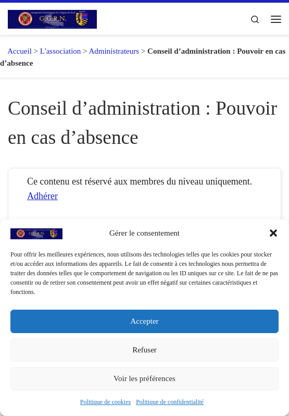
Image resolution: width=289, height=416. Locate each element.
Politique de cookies (105, 402)
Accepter (144, 321)
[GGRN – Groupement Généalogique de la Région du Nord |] (52, 18)
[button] (273, 233)
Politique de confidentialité (170, 402)
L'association (60, 51)
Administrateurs (114, 51)
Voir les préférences (144, 378)
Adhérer (42, 196)
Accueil (16, 51)
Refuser (144, 350)
